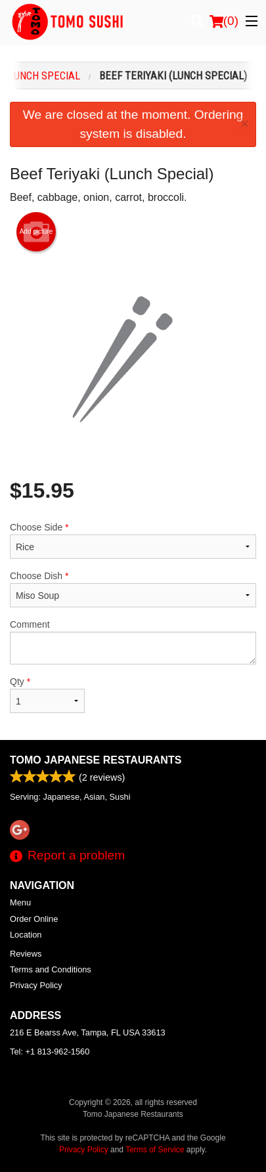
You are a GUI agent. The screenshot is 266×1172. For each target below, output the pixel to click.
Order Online (34, 919)
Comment (133, 641)
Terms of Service (154, 1149)
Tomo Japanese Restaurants (95, 760)
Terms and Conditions (50, 969)
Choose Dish (133, 589)
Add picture (36, 231)
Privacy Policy (36, 985)
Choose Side (133, 540)
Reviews (25, 954)
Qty (47, 694)
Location (25, 935)
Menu (20, 902)
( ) (224, 21)
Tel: (49, 1051)
